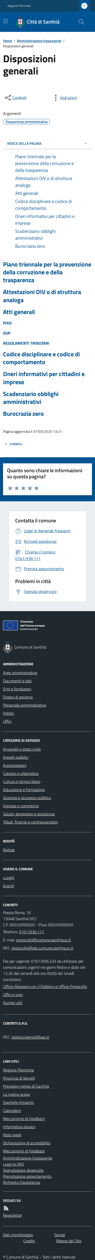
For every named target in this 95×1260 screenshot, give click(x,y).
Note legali (12, 1135)
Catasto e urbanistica (21, 773)
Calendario (12, 1110)
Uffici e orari (13, 995)
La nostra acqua (16, 1094)
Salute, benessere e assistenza (29, 814)
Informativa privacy (19, 1127)
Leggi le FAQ (13, 1164)
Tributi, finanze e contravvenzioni (30, 822)
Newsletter (12, 1215)
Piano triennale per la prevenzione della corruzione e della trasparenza (47, 272)
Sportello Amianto (18, 1102)
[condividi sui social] (15, 98)
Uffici (7, 721)
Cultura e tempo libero (21, 781)
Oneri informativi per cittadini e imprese (44, 378)
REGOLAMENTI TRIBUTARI (26, 343)
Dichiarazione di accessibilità (26, 1143)
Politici (8, 713)
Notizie (9, 850)
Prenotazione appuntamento (27, 1176)
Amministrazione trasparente (39, 40)
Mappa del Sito (68, 1241)
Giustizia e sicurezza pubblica (27, 798)
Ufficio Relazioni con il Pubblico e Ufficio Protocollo (45, 986)
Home (7, 40)
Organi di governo (18, 697)
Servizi (59, 1235)
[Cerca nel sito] (79, 22)
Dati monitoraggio (18, 1235)
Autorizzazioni (14, 765)
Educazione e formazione (24, 790)
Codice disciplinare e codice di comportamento (41, 358)
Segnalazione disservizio (23, 1170)
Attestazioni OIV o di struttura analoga (42, 296)
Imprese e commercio (21, 806)
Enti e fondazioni (17, 689)
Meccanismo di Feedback (24, 1119)
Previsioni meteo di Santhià (26, 1086)
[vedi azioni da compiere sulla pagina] (64, 98)
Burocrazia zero (23, 414)
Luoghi (8, 878)
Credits (29, 1241)
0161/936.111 (31, 932)
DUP (6, 333)
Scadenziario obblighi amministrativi (31, 398)
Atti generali (19, 312)
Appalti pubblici (15, 757)
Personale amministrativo (24, 705)
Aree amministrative (20, 673)
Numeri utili (12, 1003)
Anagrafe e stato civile (22, 749)
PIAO (7, 323)
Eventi (8, 886)
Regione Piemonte (19, 6)
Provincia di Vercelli (19, 1078)
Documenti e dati (17, 681)
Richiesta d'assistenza (21, 1182)
